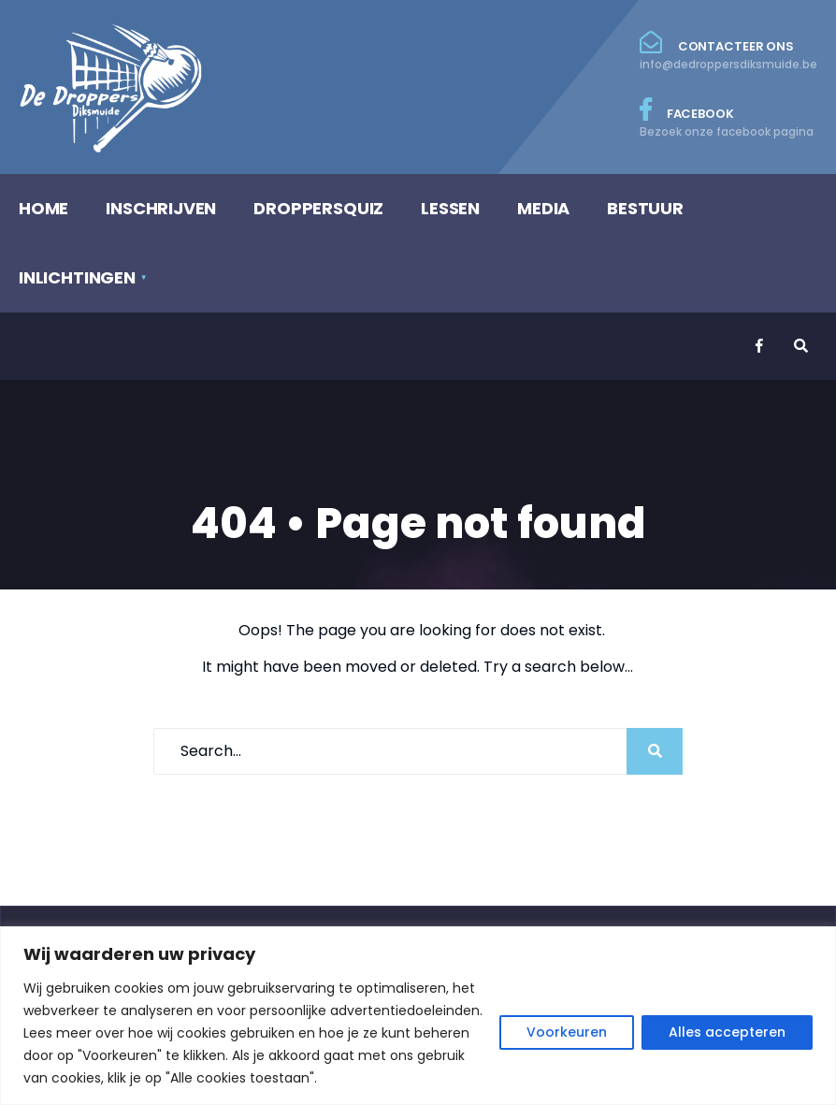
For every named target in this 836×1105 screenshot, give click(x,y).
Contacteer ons (728, 51)
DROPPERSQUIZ (318, 208)
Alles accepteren (727, 1032)
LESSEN (450, 208)
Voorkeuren (566, 1032)
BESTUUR (645, 208)
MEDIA (543, 208)
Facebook (728, 118)
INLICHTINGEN (77, 277)
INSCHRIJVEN (161, 208)
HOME (43, 208)
